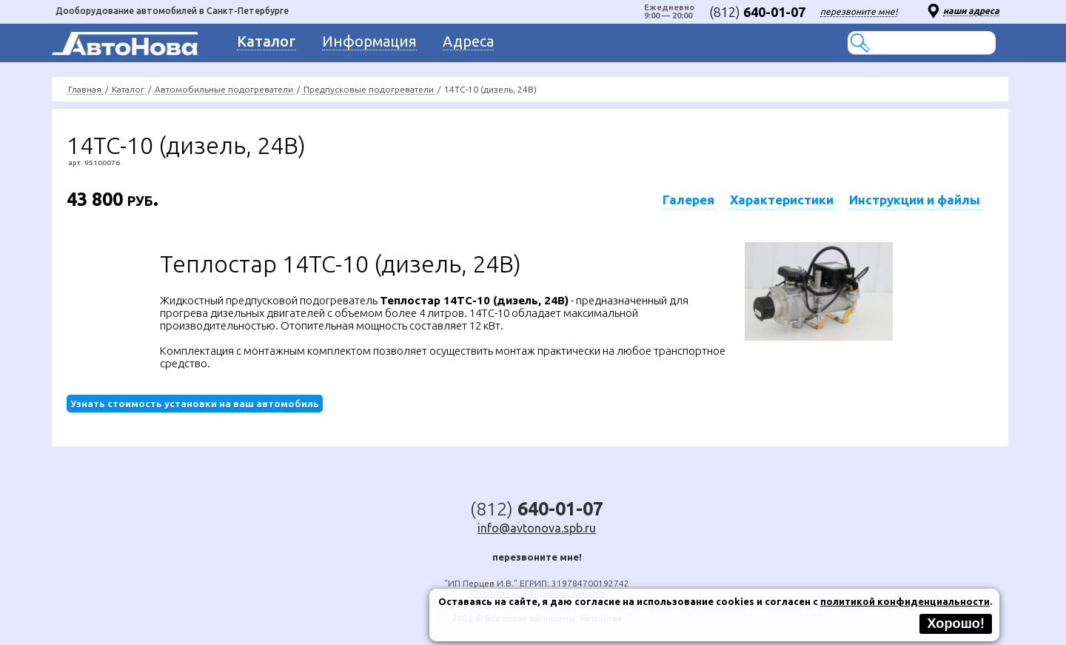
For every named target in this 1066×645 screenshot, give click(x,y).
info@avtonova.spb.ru (536, 528)
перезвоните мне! (858, 11)
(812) (757, 11)
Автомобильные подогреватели (224, 89)
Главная (84, 89)
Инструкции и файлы (914, 200)
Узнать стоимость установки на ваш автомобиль (194, 403)
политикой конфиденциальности (905, 601)
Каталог (128, 89)
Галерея (688, 200)
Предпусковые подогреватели (369, 89)
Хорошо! (956, 623)
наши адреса (971, 11)
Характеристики (782, 200)
